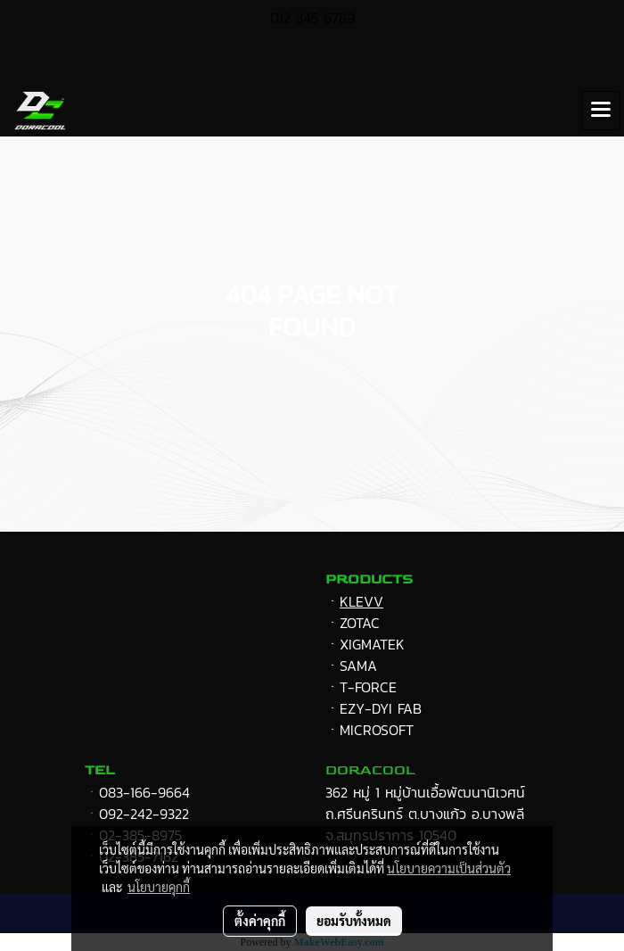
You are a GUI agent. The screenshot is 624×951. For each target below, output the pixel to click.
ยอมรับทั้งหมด (353, 921)
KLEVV (361, 601)
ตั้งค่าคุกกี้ (259, 921)
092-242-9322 (144, 813)
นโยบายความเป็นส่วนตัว (449, 868)
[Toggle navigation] (600, 110)
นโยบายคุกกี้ (158, 887)
